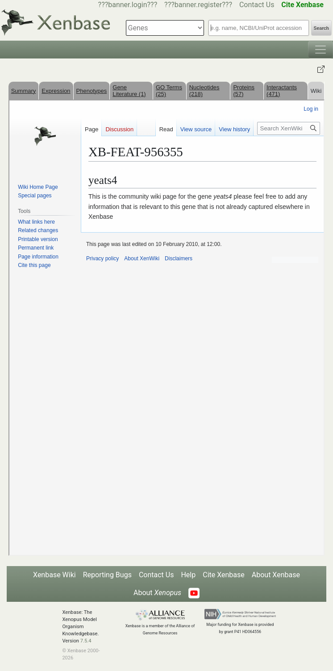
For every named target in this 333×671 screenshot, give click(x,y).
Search (321, 28)
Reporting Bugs (107, 575)
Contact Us (257, 4)
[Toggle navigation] (320, 49)
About (157, 592)
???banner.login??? (128, 4)
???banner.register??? (198, 4)
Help (188, 575)
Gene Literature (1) (129, 90)
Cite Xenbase (224, 575)
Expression (56, 91)
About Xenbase (276, 575)
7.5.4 (86, 641)
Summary (23, 91)
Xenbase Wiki (54, 575)
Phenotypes (91, 91)
